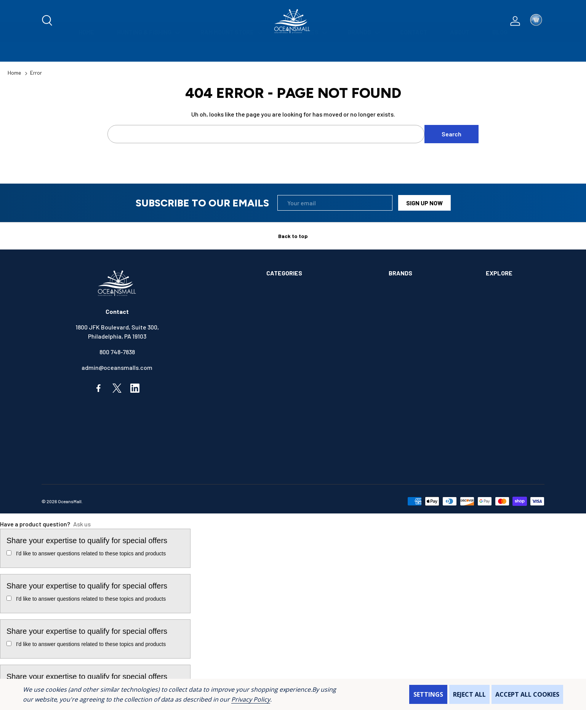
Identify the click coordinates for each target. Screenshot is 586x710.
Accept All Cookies (527, 694)
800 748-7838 (117, 351)
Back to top (293, 236)
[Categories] (304, 51)
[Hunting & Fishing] (147, 51)
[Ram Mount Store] (230, 51)
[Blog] (500, 51)
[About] (459, 51)
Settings (428, 694)
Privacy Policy (250, 699)
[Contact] (413, 51)
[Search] (48, 21)
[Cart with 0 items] (536, 21)
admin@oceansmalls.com (117, 367)
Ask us (82, 524)
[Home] (86, 51)
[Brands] (362, 51)
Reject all (469, 694)
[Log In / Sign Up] (515, 21)
